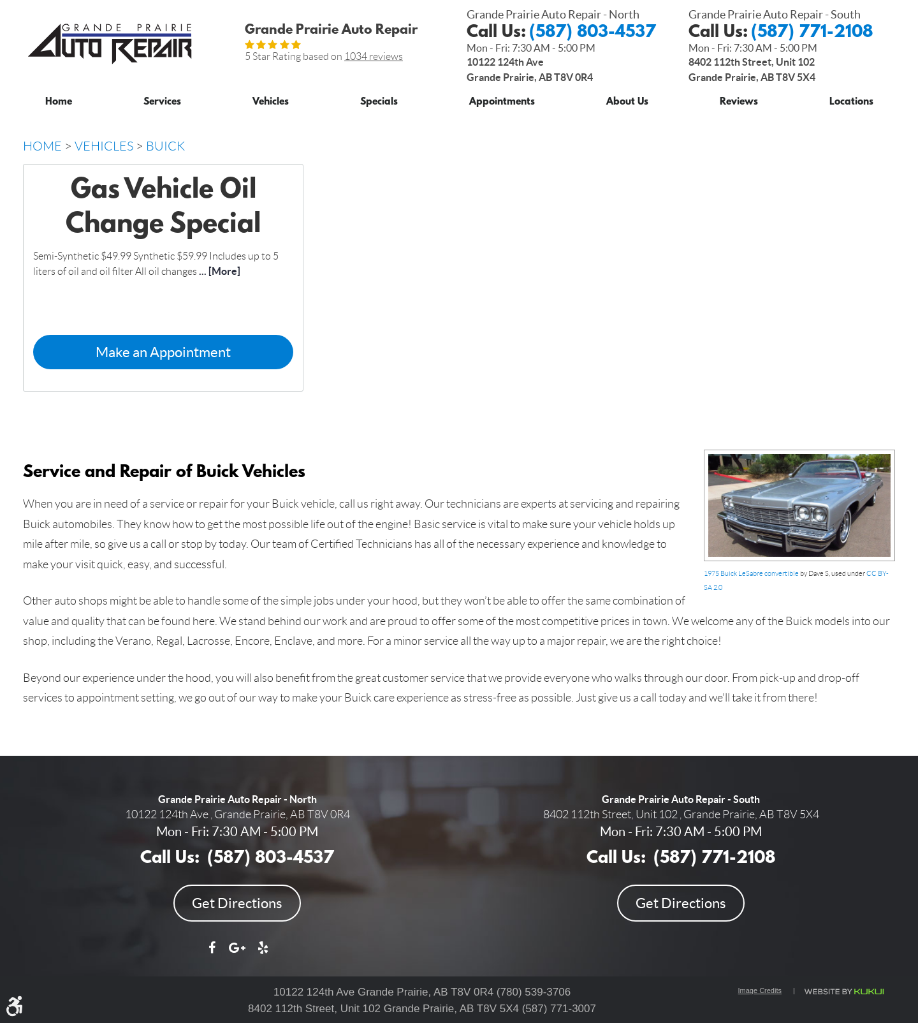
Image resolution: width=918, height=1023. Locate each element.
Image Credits (760, 990)
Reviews (739, 102)
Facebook (211, 954)
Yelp (262, 954)
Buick (165, 146)
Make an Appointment (163, 352)
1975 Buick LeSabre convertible (751, 573)
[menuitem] (58, 100)
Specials (379, 102)
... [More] (218, 271)
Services (162, 102)
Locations (851, 102)
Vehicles (270, 102)
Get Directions (237, 903)
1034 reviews (373, 56)
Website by (843, 992)
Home (58, 102)
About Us (627, 102)
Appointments (502, 102)
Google (237, 954)
